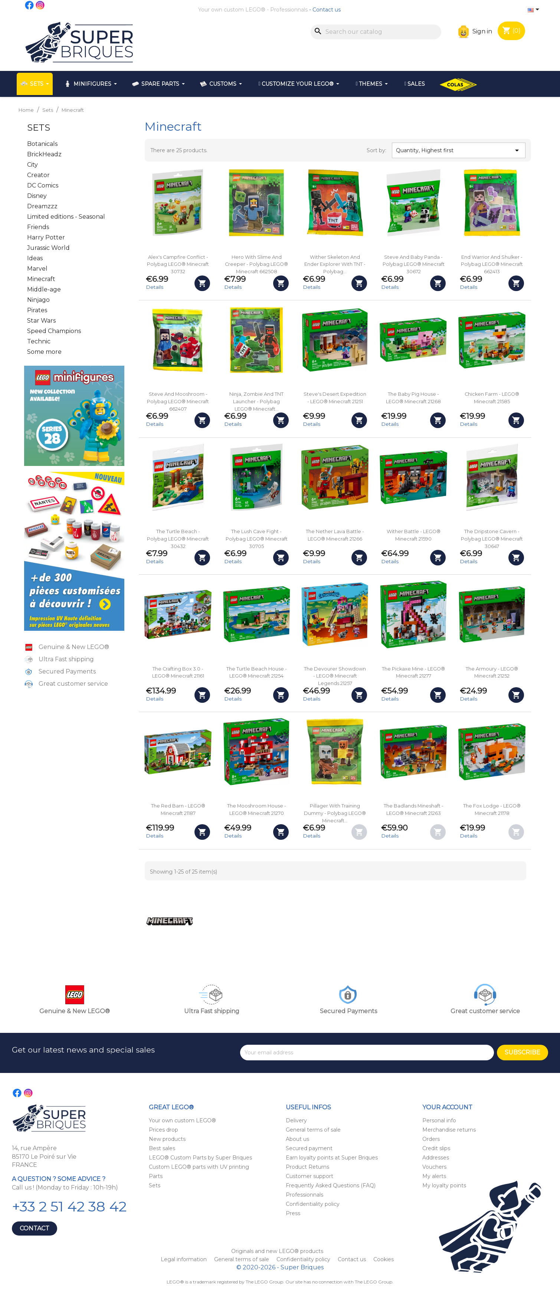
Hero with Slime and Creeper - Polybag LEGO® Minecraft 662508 (256, 264)
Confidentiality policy (313, 1204)
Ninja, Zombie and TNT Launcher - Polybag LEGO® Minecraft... (256, 401)
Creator (38, 175)
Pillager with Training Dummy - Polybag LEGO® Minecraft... (335, 813)
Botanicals (42, 143)
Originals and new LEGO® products (277, 1251)
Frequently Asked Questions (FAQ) (331, 1185)
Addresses (435, 1157)
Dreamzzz (42, 206)
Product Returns (307, 1167)
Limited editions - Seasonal (66, 216)
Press (293, 1213)
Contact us (326, 9)
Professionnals (289, 9)
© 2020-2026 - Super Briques (280, 1267)
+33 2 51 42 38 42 (69, 1206)
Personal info (439, 1120)
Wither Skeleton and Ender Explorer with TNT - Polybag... (335, 264)
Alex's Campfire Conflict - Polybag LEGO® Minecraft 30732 (178, 264)
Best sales (162, 1148)
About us (297, 1139)
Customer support (309, 1176)
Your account (447, 1107)
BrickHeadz (44, 154)
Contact (34, 1228)
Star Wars (41, 320)
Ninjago (38, 299)
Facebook (30, 5)
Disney (37, 195)
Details (154, 287)
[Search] (376, 32)
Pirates (37, 310)
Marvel (37, 268)
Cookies (383, 1259)
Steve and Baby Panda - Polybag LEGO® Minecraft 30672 (414, 264)
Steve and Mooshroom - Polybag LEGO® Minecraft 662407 (178, 401)
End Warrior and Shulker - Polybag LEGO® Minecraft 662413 (492, 264)
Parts (156, 1176)
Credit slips (436, 1148)
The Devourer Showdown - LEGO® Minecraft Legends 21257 (335, 676)
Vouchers (434, 1167)
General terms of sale (313, 1129)
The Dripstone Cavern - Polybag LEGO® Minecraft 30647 (492, 539)
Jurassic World (48, 247)
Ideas (35, 258)
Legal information (184, 1259)
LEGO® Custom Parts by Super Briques (200, 1157)
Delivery (296, 1120)
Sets (38, 127)
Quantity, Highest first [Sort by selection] (458, 150)
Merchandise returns (449, 1129)
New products (167, 1139)
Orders (431, 1139)
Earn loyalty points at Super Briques (332, 1157)
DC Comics (42, 185)
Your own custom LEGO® (231, 9)
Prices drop (163, 1129)
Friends (38, 227)
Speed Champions (54, 331)
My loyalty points (444, 1185)
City (32, 164)
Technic (38, 341)
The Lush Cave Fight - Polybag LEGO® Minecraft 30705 (257, 539)
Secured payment (309, 1148)
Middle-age (44, 289)
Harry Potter (46, 237)
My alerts (434, 1176)
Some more (44, 351)
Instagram (40, 5)
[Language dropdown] (535, 10)
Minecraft (41, 279)
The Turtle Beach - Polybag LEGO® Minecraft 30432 (178, 539)
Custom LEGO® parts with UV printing (199, 1167)
